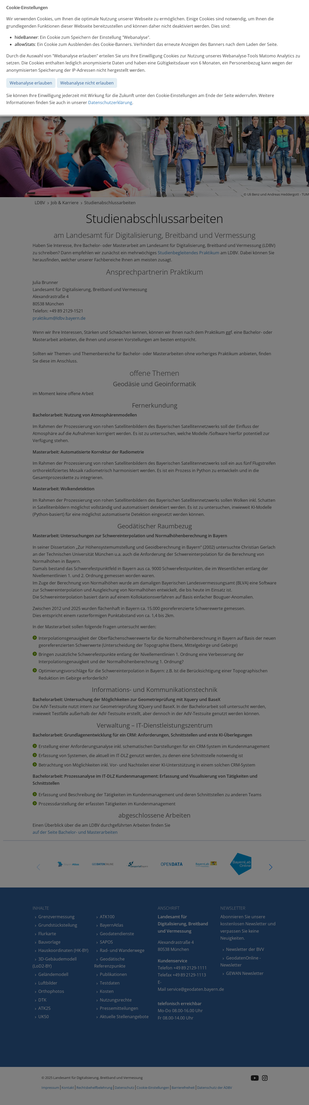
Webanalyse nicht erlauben (87, 83)
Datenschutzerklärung (110, 102)
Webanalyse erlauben (31, 83)
